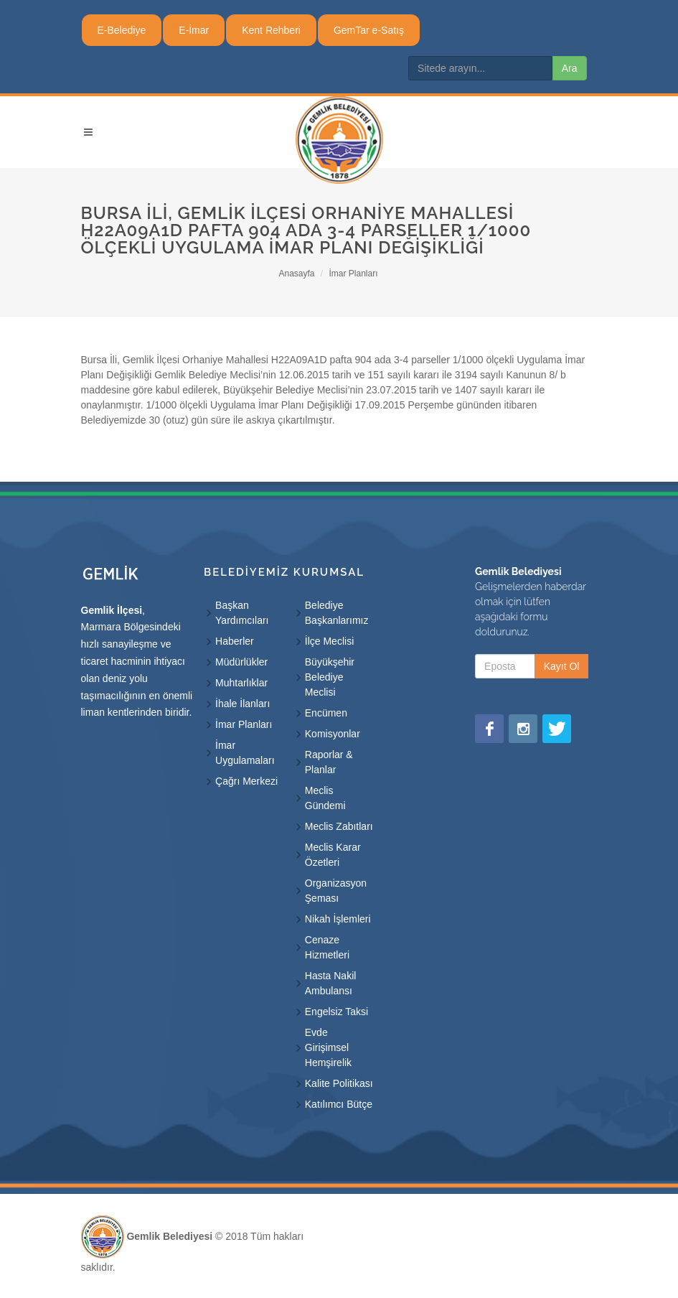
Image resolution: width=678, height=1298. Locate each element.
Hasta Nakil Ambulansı (331, 983)
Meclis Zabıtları (339, 826)
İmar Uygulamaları (244, 752)
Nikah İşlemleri (338, 919)
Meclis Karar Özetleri (333, 854)
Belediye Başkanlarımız (337, 612)
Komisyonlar (332, 733)
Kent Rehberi (271, 30)
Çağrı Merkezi (246, 781)
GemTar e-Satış (369, 30)
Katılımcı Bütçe (338, 1104)
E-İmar (194, 30)
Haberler (234, 641)
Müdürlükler (241, 662)
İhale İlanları (242, 703)
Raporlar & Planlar (329, 762)
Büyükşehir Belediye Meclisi (329, 677)
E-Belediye (122, 30)
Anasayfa (296, 274)
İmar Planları (353, 274)
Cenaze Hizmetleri (327, 947)
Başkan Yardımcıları (241, 612)
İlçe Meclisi (329, 641)
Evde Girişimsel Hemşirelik (328, 1047)
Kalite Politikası (339, 1083)
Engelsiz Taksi (336, 1011)
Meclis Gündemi (325, 798)
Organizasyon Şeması (336, 890)
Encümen (326, 713)
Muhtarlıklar (241, 682)
